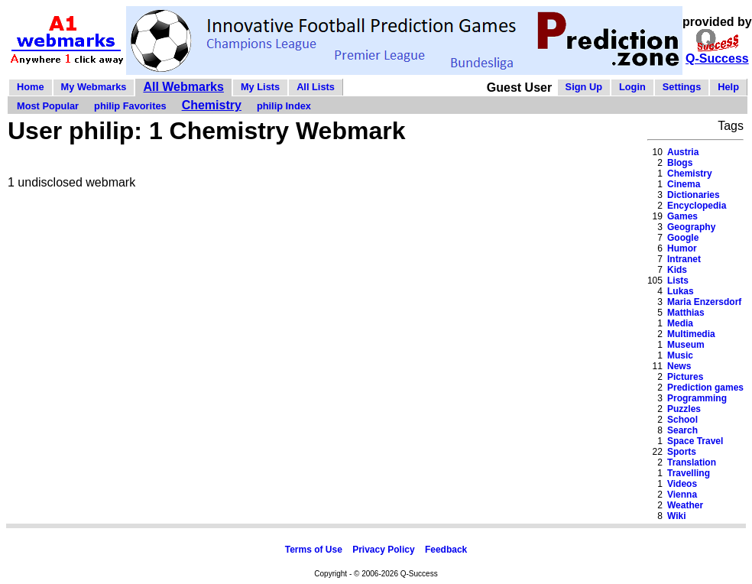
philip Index (284, 106)
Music (680, 355)
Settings (682, 86)
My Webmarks (94, 86)
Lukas (680, 291)
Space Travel (695, 441)
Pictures (685, 376)
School (682, 419)
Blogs (679, 162)
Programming (697, 398)
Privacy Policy (383, 549)
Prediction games (705, 387)
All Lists (316, 86)
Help (728, 86)
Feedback (446, 549)
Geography (691, 227)
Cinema (683, 184)
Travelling (688, 473)
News (679, 366)
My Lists (260, 86)
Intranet (684, 259)
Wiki (676, 516)
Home (30, 86)
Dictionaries (693, 195)
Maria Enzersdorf (704, 302)
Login (632, 86)
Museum (686, 344)
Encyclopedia (696, 205)
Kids (677, 269)
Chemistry (211, 105)
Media (680, 323)
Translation (691, 462)
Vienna (682, 494)
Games (682, 216)
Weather (685, 505)
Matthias (686, 312)
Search (682, 430)
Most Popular (48, 106)
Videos (682, 484)
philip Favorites (130, 106)
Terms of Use (313, 549)
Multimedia (691, 334)
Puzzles (684, 409)
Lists (678, 280)
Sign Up (584, 86)
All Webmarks (183, 86)
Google (683, 237)
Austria (683, 152)
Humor (682, 248)
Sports (681, 451)
